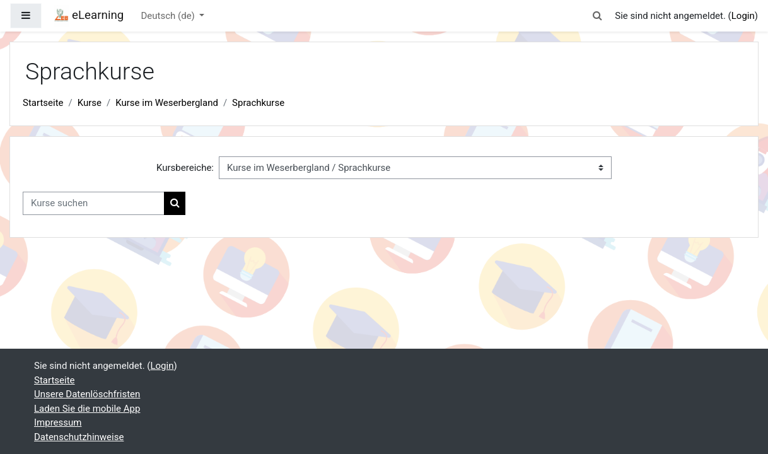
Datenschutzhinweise (79, 437)
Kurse (90, 102)
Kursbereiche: (185, 167)
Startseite (43, 102)
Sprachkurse (258, 102)
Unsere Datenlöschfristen (87, 394)
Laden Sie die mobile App (87, 408)
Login (743, 15)
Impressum (57, 422)
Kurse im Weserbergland (166, 102)
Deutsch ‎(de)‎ (169, 15)
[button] (597, 16)
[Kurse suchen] (94, 203)
